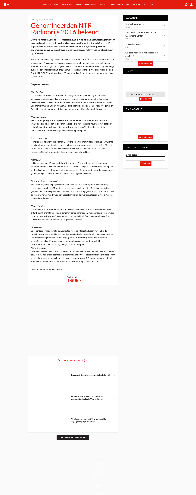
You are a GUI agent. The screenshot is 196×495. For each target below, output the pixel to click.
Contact (98, 477)
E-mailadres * (132, 154)
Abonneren (145, 163)
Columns (148, 4)
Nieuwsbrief (98, 470)
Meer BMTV (145, 99)
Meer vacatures (145, 63)
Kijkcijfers (117, 4)
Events (103, 4)
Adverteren (98, 473)
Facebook (39, 76)
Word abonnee (145, 137)
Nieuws (47, 4)
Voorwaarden (98, 463)
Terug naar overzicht (72, 437)
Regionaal (90, 4)
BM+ (56, 4)
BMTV (78, 4)
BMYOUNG (67, 4)
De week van (133, 4)
